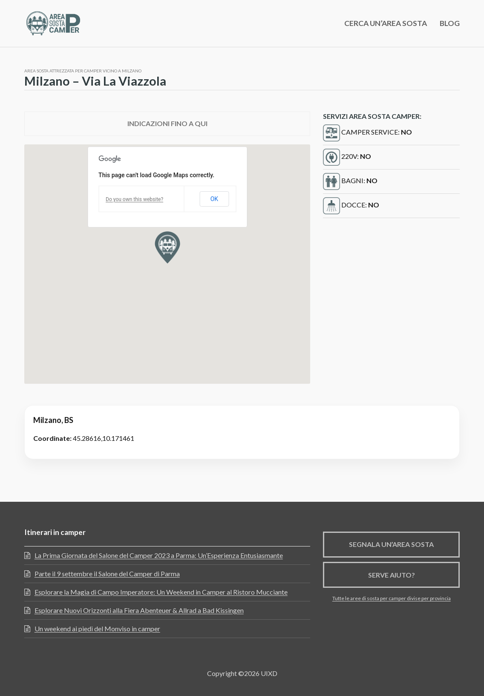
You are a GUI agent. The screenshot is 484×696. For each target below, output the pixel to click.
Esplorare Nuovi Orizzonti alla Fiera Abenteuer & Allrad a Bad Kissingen (139, 610)
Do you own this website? (134, 199)
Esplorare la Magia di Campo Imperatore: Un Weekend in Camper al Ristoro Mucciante (161, 592)
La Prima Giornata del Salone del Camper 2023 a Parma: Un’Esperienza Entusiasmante (159, 555)
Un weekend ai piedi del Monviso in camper (97, 628)
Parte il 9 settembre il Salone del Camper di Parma (107, 573)
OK (214, 199)
